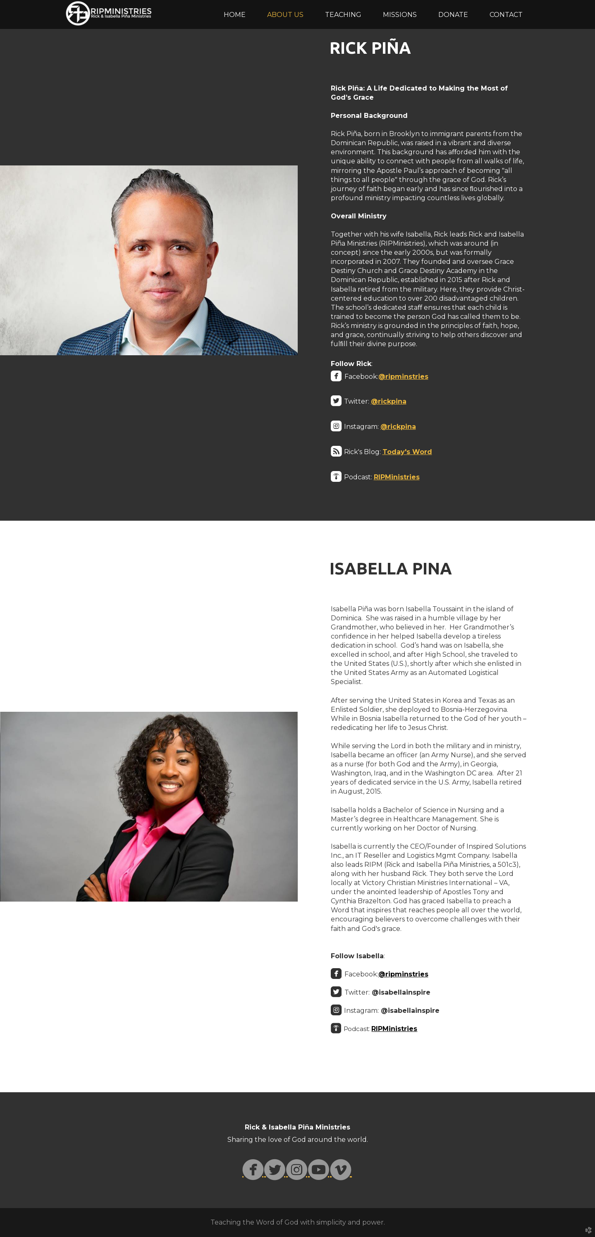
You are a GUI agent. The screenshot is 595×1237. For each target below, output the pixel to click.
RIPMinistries (397, 477)
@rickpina (388, 401)
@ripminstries (403, 376)
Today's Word (407, 452)
